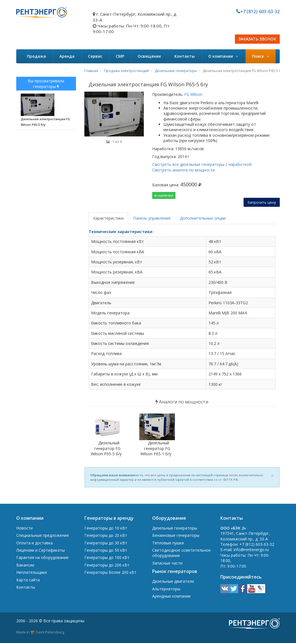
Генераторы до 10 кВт (105, 528)
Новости (24, 528)
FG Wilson (192, 94)
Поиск (260, 56)
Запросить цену (261, 202)
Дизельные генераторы (176, 70)
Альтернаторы (166, 588)
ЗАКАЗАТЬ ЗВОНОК (257, 39)
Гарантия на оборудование (42, 557)
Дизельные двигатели (173, 581)
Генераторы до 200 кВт (107, 565)
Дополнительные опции (203, 218)
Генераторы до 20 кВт (105, 535)
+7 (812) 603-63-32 (260, 11)
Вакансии (25, 565)
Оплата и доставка (34, 542)
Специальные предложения (42, 535)
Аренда (67, 56)
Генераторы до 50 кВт (105, 550)
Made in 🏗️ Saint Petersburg (40, 632)
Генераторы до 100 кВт (107, 557)
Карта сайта (28, 579)
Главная (91, 70)
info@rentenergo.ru (251, 549)
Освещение (149, 56)
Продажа (36, 56)
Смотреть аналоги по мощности (183, 170)
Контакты (184, 56)
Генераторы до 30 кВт (105, 542)
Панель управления (151, 218)
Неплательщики (31, 572)
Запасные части (167, 563)
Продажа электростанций (126, 70)
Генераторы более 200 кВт (110, 572)
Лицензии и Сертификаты (40, 550)
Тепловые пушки (168, 542)
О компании (223, 56)
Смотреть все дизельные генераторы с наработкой (201, 164)
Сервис (95, 56)
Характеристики (108, 218)
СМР (120, 56)
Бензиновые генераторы (175, 535)
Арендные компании (171, 596)
